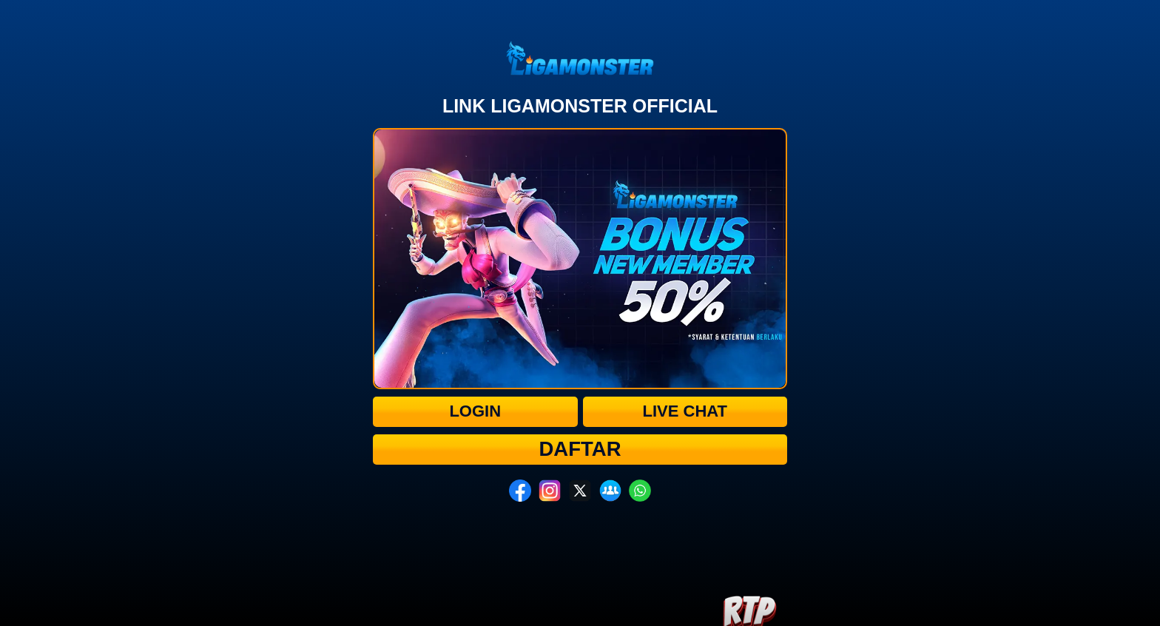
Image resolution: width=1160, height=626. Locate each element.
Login (475, 411)
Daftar (580, 448)
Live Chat (685, 411)
